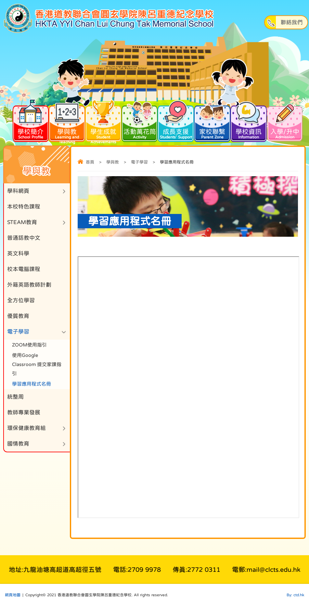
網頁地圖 (12, 595)
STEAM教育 (22, 222)
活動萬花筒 (140, 122)
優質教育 (18, 316)
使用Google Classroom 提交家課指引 (36, 364)
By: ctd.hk (295, 595)
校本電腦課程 (23, 269)
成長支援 (176, 122)
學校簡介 (31, 122)
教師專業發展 (23, 412)
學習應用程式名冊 (31, 383)
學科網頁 (18, 191)
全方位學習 (21, 300)
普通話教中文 (23, 238)
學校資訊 (248, 122)
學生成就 (103, 124)
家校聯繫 (212, 122)
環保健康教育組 (26, 428)
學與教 (67, 124)
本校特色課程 (23, 206)
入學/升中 (285, 122)
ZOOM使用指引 (29, 344)
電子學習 (139, 162)
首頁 (90, 162)
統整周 (15, 397)
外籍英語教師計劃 (29, 285)
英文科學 (18, 253)
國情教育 (18, 443)
